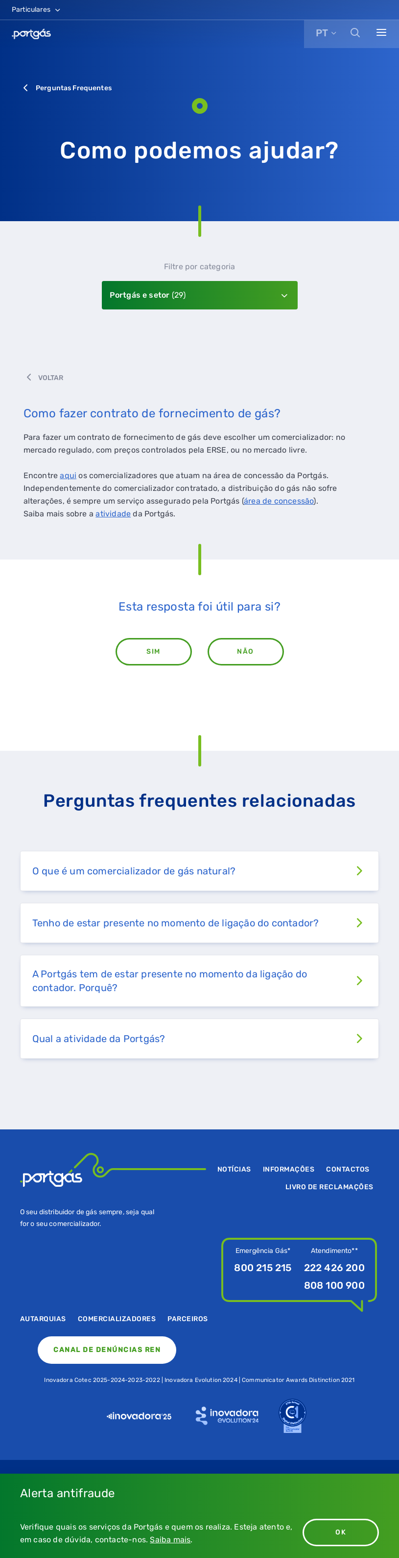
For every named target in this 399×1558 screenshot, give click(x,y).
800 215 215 (262, 1268)
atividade (113, 513)
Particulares (37, 9)
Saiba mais (170, 1539)
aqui (68, 475)
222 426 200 (334, 1268)
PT (322, 33)
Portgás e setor (148, 295)
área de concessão (278, 501)
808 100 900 (334, 1285)
